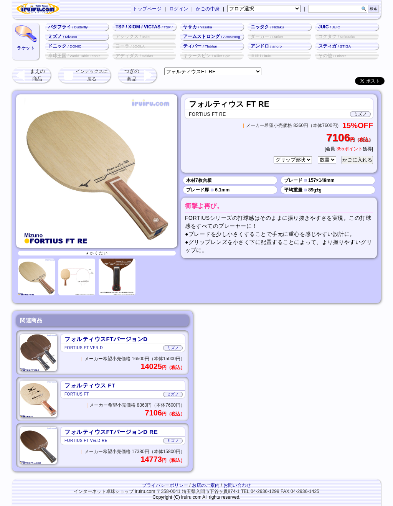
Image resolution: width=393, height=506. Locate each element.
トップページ (147, 9)
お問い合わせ (237, 485)
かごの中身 (208, 9)
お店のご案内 (206, 485)
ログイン (178, 9)
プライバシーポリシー (165, 485)
